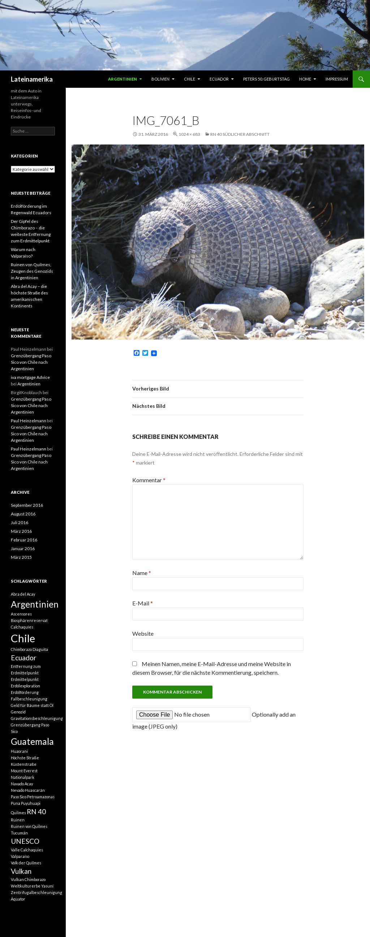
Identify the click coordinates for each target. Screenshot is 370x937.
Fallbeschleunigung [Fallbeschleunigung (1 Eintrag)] (29, 698)
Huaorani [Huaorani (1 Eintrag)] (19, 751)
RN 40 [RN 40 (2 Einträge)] (36, 811)
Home (305, 79)
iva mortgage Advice (30, 377)
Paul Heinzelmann (28, 420)
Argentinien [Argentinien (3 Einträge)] (35, 604)
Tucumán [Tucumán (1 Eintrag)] (19, 832)
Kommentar (148, 479)
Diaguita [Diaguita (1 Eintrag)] (40, 649)
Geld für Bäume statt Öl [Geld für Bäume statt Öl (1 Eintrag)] (32, 705)
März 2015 (21, 557)
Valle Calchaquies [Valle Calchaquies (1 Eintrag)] (27, 849)
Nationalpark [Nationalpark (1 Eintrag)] (22, 777)
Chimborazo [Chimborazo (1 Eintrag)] (21, 649)
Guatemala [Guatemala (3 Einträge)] (32, 741)
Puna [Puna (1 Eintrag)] (15, 803)
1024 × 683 (189, 134)
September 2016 (27, 505)
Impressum (337, 79)
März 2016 (21, 531)
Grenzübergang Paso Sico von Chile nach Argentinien (31, 362)
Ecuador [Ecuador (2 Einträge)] (23, 657)
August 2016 (23, 514)
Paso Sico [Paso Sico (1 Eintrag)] (18, 796)
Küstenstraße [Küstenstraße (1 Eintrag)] (23, 764)
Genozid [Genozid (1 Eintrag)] (18, 711)
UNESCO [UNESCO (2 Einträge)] (25, 841)
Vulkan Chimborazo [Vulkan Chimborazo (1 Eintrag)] (28, 879)
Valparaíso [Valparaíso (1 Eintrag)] (20, 856)
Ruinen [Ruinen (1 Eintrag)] (18, 819)
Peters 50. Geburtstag (266, 79)
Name (141, 572)
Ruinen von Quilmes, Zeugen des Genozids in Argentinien (32, 271)
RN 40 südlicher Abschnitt (240, 134)
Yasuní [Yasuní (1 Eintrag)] (47, 886)
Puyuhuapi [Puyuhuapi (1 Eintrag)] (30, 803)
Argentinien (122, 79)
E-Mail (142, 603)
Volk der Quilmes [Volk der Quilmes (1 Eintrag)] (26, 862)
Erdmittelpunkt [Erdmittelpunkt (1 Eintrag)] (25, 679)
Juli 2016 (19, 522)
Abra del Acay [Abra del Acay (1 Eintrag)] (23, 594)
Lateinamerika (32, 79)
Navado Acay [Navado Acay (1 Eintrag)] (22, 783)
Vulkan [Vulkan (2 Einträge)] (21, 871)
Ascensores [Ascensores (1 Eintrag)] (21, 614)
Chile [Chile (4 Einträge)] (23, 638)
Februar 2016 (24, 540)
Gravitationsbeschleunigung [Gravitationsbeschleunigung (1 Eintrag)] (37, 718)
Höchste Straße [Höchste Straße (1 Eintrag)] (25, 757)
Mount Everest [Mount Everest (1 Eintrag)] (24, 770)
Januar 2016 (23, 548)
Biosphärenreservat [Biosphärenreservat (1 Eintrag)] (29, 620)
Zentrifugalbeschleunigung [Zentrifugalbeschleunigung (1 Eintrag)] (36, 892)
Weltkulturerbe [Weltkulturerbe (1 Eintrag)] (25, 886)
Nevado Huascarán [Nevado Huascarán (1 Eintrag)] (28, 790)
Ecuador (219, 79)
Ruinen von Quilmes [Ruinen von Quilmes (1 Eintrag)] (29, 826)
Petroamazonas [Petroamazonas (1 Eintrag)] (41, 796)
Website (143, 633)
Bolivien (160, 79)
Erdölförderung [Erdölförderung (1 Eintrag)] (25, 692)
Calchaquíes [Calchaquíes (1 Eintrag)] (22, 627)
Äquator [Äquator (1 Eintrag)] (18, 899)
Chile (189, 79)
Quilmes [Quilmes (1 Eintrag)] (18, 812)
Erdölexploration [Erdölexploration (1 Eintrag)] (25, 685)
